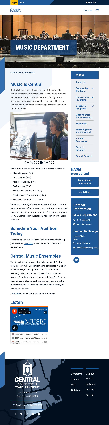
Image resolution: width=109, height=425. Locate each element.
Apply (14, 2)
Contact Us (76, 373)
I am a (86, 10)
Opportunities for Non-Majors (84, 116)
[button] (15, 136)
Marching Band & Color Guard (84, 131)
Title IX (89, 395)
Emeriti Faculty (84, 156)
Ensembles (81, 123)
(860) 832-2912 (83, 220)
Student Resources (81, 140)
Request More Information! (85, 182)
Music (80, 75)
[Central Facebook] (15, 414)
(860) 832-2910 (83, 243)
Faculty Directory (81, 148)
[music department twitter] (76, 260)
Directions (20, 405)
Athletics (75, 390)
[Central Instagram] (27, 414)
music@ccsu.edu (84, 224)
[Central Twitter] (21, 414)
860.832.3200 (36, 405)
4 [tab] (37, 162)
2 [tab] (29, 162)
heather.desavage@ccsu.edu (89, 247)
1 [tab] (26, 162)
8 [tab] (52, 162)
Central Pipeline (92, 2)
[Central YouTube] (39, 414)
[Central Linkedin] (33, 414)
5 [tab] (41, 162)
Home (12, 72)
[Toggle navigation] (97, 9)
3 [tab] (33, 162)
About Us (80, 82)
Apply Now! (84, 192)
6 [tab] (45, 162)
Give (21, 2)
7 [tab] (48, 162)
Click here (28, 243)
